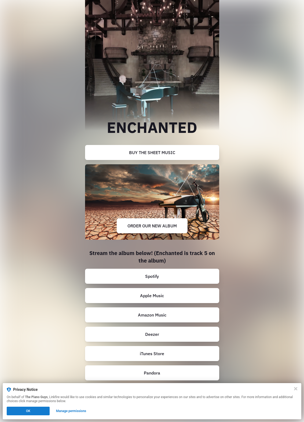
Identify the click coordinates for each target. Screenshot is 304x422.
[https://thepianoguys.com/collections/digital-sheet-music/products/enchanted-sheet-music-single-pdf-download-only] (152, 152)
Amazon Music (152, 315)
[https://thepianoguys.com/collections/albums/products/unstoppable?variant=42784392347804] (152, 202)
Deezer (152, 334)
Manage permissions (71, 411)
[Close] (295, 388)
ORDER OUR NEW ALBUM (152, 225)
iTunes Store (152, 353)
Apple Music (152, 295)
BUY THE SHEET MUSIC (152, 152)
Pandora (152, 373)
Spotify (152, 276)
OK (28, 411)
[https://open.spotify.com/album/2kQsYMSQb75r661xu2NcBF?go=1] (152, 276)
